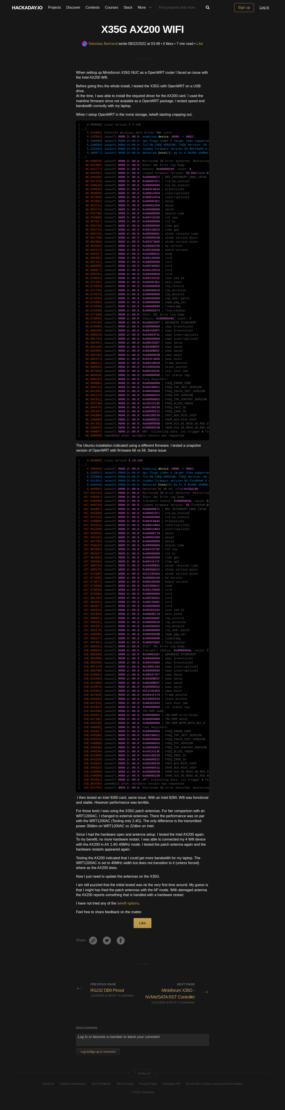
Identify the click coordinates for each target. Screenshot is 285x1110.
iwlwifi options (128, 903)
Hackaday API (171, 1090)
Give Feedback (101, 1090)
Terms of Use (125, 1090)
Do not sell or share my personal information (214, 1090)
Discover (73, 7)
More (146, 7)
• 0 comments (125, 995)
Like (200, 44)
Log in (264, 7)
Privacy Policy (148, 1090)
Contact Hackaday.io (73, 1090)
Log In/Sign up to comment (98, 1058)
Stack (128, 7)
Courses (111, 7)
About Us (48, 1090)
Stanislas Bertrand (100, 44)
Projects (54, 7)
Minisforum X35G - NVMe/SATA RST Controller (176, 997)
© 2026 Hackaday (142, 1099)
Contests (93, 7)
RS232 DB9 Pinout (109, 990)
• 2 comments (186, 1009)
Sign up (244, 7)
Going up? (142, 1080)
